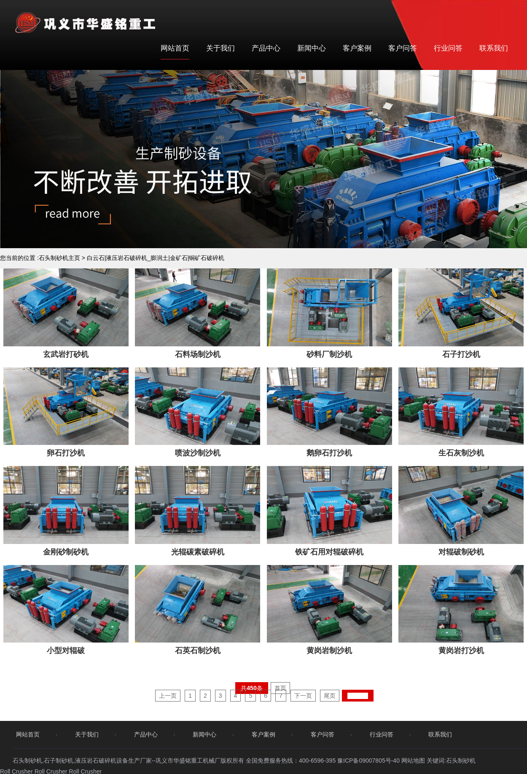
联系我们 (493, 48)
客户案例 (357, 48)
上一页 (168, 721)
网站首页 (175, 48)
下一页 (303, 721)
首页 (280, 714)
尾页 (330, 721)
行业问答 (448, 48)
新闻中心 (311, 48)
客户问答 (402, 48)
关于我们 (220, 48)
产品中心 (266, 48)
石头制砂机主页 (59, 257)
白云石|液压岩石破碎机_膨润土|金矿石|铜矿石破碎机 (156, 257)
